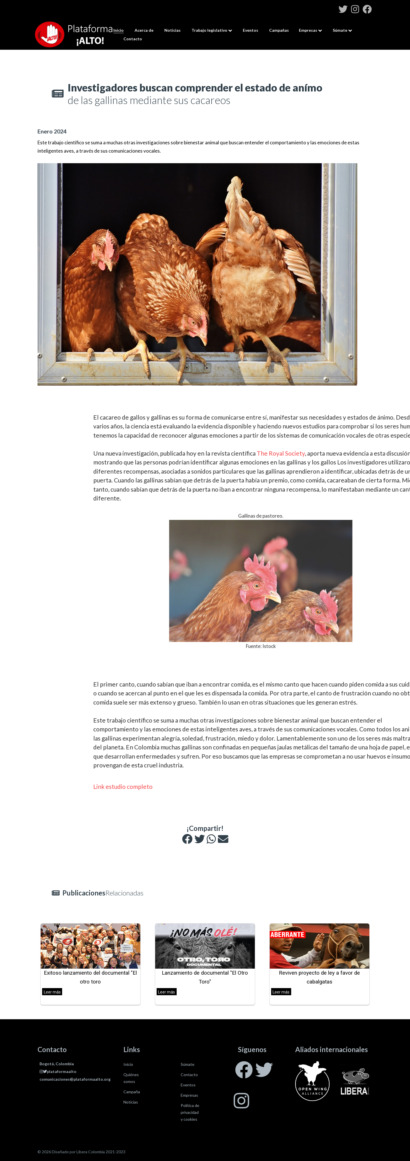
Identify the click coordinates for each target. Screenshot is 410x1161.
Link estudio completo (265, 786)
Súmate (340, 30)
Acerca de (144, 30)
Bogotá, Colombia (57, 1063)
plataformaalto (58, 1071)
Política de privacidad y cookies (190, 1112)
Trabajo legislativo (209, 30)
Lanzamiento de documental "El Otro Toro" (205, 977)
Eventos (250, 30)
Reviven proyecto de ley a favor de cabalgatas (319, 977)
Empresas (308, 30)
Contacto (132, 39)
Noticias (172, 30)
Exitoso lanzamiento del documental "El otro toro (90, 977)
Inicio (118, 30)
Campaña (131, 1091)
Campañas (279, 30)
